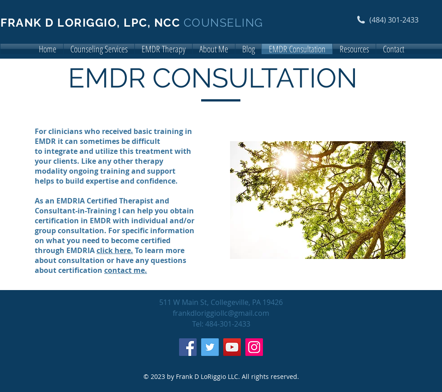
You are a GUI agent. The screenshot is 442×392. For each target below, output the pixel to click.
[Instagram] (254, 347)
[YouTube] (232, 347)
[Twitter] (210, 347)
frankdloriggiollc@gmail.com (221, 313)
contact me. (125, 270)
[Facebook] (188, 347)
